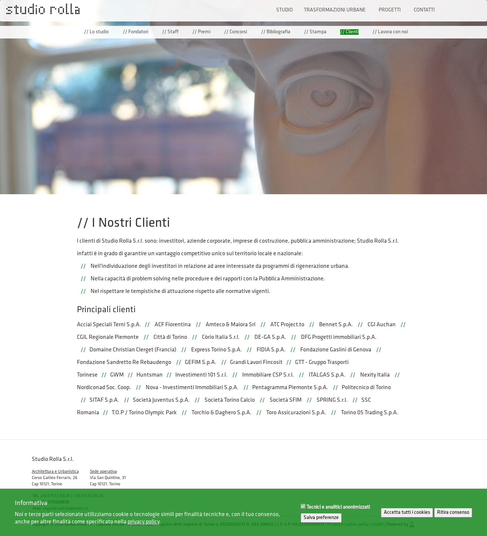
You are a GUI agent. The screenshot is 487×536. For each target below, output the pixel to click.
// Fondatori (135, 32)
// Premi (201, 32)
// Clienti (349, 32)
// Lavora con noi (390, 32)
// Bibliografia (275, 32)
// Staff (170, 32)
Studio (284, 10)
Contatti (424, 10)
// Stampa (315, 32)
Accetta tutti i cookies (407, 516)
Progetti (390, 10)
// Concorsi (235, 32)
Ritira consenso (453, 516)
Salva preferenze (321, 521)
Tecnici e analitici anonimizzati (338, 510)
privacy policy (143, 525)
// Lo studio (96, 32)
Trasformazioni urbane (335, 10)
